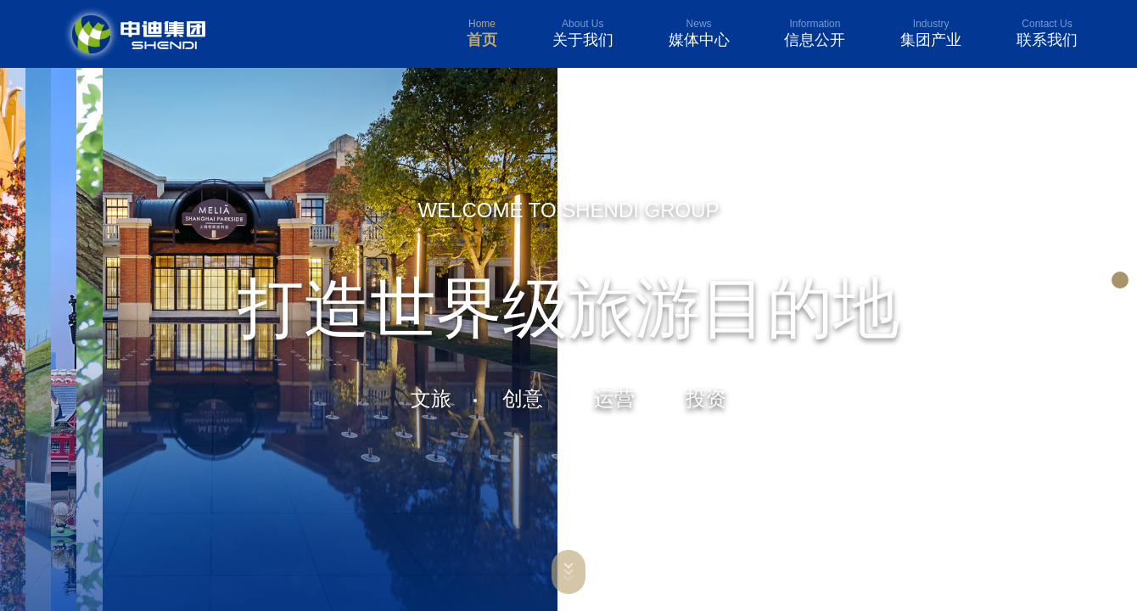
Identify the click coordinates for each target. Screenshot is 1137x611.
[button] (1120, 280)
